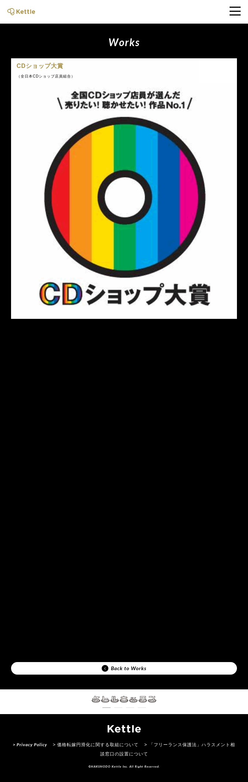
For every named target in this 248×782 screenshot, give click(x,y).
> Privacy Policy (30, 744)
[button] (106, 707)
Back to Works (124, 668)
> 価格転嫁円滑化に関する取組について (96, 744)
